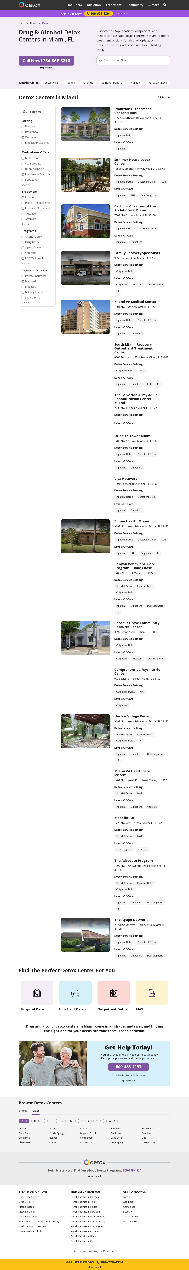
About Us (128, 1201)
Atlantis (53, 1128)
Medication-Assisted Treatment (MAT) (39, 1221)
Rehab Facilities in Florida (84, 1206)
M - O (73, 1120)
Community (134, 5)
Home (22, 23)
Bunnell (53, 1137)
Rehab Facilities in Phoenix (85, 1241)
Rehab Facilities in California (85, 1196)
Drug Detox (25, 1201)
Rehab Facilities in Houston (85, 1236)
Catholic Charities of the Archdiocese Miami (135, 208)
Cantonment (86, 1137)
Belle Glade (147, 1128)
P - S (86, 1120)
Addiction (94, 5)
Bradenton (116, 1133)
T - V (99, 1120)
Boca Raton (25, 1133)
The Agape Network (131, 919)
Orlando (88, 82)
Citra (144, 1137)
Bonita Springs (57, 1133)
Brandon (146, 1133)
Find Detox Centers (29, 1196)
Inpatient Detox (27, 1211)
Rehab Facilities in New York (85, 1211)
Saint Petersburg (112, 82)
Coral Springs (118, 1142)
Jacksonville (51, 82)
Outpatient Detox (28, 1216)
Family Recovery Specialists (137, 253)
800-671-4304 (98, 13)
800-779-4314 (132, 1170)
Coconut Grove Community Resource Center (136, 625)
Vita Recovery (125, 478)
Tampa (70, 82)
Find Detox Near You (85, 1191)
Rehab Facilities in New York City (88, 1221)
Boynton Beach (88, 1133)
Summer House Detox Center (132, 161)
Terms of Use (130, 1216)
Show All (26, 185)
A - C (24, 1120)
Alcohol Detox (26, 1206)
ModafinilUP (124, 818)
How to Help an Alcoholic (32, 1231)
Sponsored (122, 14)
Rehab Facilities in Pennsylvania (87, 1216)
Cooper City (86, 1142)
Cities (36, 1111)
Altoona (23, 1128)
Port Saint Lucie (157, 82)
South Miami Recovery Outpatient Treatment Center (133, 348)
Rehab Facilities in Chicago (85, 1231)
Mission (127, 1196)
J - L (61, 1120)
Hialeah (135, 82)
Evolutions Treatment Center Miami (132, 111)
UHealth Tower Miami (132, 436)
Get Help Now (71, 13)
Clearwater (24, 1142)
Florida (33, 23)
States (23, 1111)
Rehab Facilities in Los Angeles (87, 1226)
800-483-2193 (128, 1066)
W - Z (112, 1120)
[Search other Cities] (135, 60)
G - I (49, 1120)
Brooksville (24, 1137)
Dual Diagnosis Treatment (32, 1226)
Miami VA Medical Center (135, 301)
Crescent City (148, 1142)
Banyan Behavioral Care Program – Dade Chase (134, 566)
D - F (36, 1120)
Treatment (114, 5)
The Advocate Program (133, 860)
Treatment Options (33, 1191)
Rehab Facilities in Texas (84, 1201)
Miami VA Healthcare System (132, 773)
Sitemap (127, 1211)
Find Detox (74, 5)
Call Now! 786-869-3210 (46, 60)
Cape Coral (116, 1137)
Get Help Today (94, 1262)
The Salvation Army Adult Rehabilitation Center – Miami (135, 399)
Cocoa (52, 1142)
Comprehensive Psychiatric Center (137, 671)
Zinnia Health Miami (131, 521)
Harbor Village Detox (132, 716)
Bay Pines (116, 1128)
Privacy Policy (130, 1221)
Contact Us (129, 1206)
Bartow (84, 1128)
